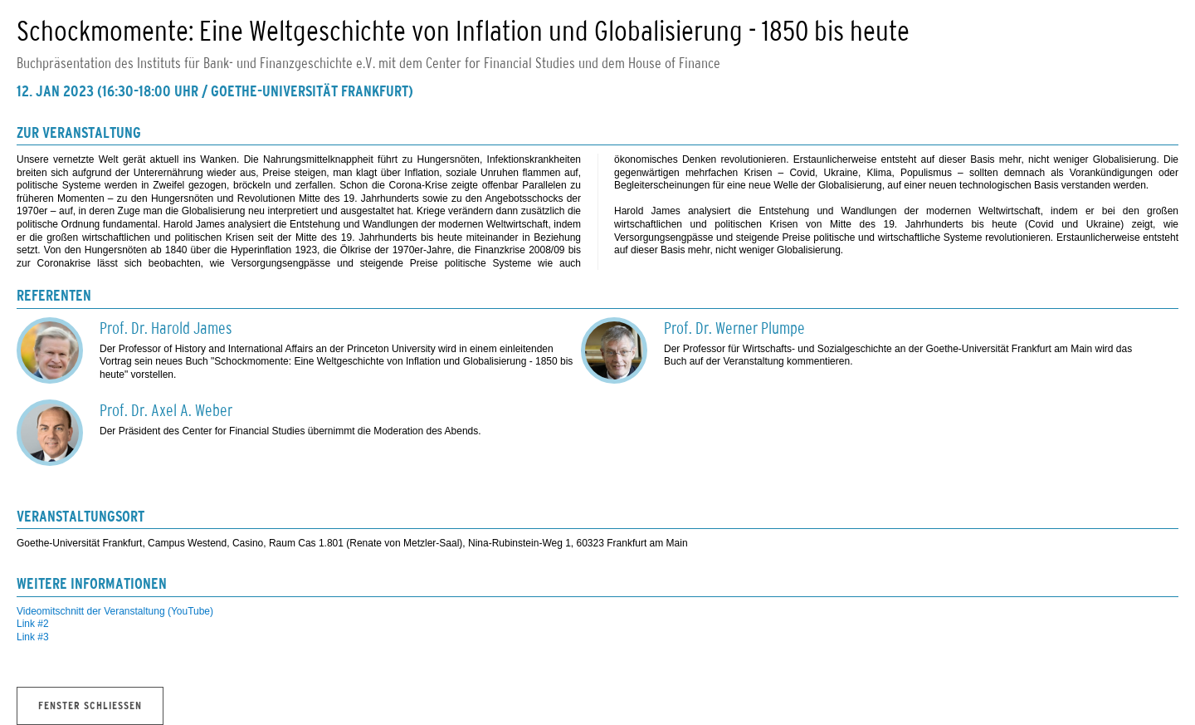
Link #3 (33, 637)
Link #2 (33, 623)
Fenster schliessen (90, 706)
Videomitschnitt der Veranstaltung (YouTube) (115, 611)
